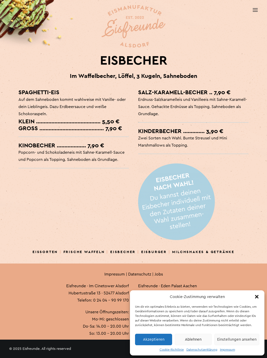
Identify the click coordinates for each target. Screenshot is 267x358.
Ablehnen (193, 339)
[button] (256, 296)
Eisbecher (123, 251)
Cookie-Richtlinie (172, 349)
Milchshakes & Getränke (203, 251)
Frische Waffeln (84, 251)
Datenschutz (139, 274)
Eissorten (45, 251)
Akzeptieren (153, 339)
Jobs (158, 274)
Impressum (227, 349)
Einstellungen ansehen (237, 339)
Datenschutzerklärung (201, 349)
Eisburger (154, 251)
